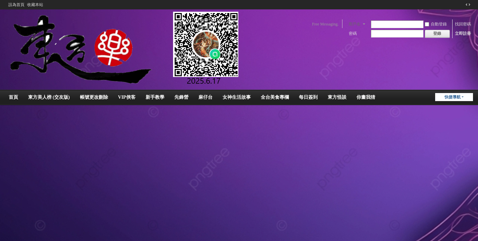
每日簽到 (308, 97)
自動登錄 (436, 24)
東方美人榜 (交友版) (49, 97)
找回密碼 (463, 24)
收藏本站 (35, 4)
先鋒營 (181, 97)
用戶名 (354, 24)
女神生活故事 (237, 97)
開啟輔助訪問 (461, 5)
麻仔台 (205, 97)
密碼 (353, 33)
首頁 (13, 97)
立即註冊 (463, 33)
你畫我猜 (365, 97)
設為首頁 (16, 4)
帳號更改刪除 (94, 97)
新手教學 (155, 97)
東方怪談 (337, 97)
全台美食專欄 (275, 97)
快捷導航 (453, 97)
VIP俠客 (127, 97)
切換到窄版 (468, 5)
